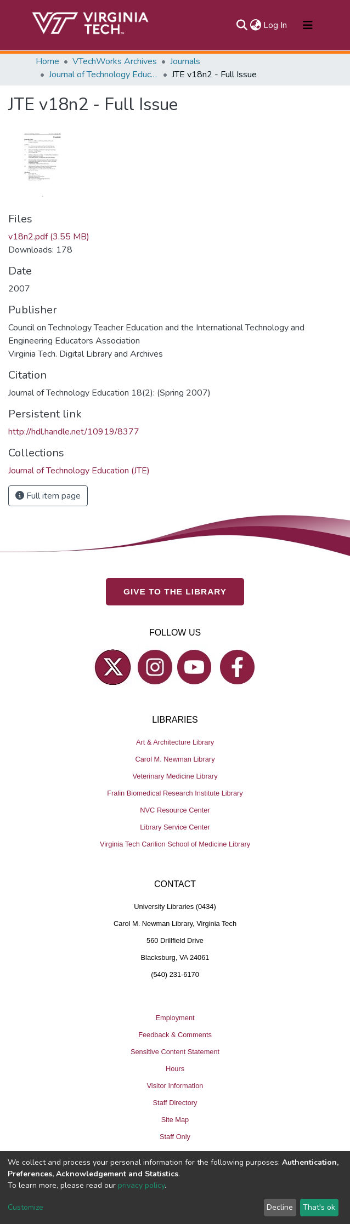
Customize (25, 1207)
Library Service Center (175, 827)
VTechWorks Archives (114, 61)
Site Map (175, 1120)
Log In (275, 25)
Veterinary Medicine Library (174, 776)
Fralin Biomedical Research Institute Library (175, 793)
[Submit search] (242, 25)
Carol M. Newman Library (174, 759)
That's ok (319, 1207)
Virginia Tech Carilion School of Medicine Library (175, 844)
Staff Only (175, 1137)
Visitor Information (175, 1086)
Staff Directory (175, 1103)
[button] (255, 25)
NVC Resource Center (175, 810)
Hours (175, 1069)
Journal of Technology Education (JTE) (104, 74)
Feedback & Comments (175, 1035)
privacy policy (141, 1185)
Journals (185, 61)
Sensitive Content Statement (175, 1052)
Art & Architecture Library (175, 742)
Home (47, 61)
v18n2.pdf (48, 237)
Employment (174, 1018)
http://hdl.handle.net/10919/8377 (73, 432)
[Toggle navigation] (307, 25)
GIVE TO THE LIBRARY (175, 591)
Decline (280, 1207)
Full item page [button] (48, 496)
